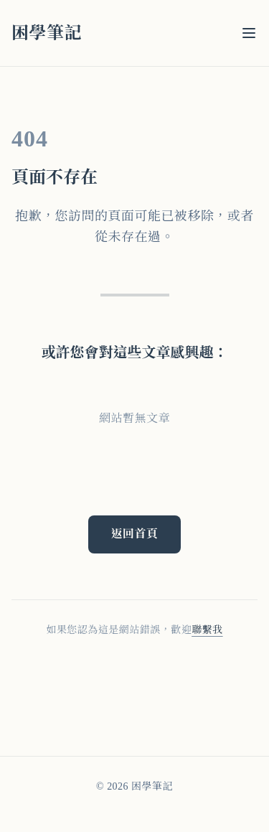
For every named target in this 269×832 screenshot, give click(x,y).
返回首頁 (135, 534)
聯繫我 (207, 630)
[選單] (249, 33)
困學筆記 (46, 33)
